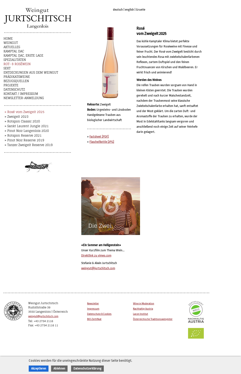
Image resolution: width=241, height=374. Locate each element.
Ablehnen (59, 368)
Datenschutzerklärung (87, 368)
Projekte (11, 85)
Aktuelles (12, 47)
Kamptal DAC (14, 51)
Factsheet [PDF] (99, 136)
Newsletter (93, 303)
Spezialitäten (15, 60)
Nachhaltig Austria (143, 308)
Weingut (11, 43)
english (129, 9)
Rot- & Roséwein (17, 64)
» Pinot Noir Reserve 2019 (24, 140)
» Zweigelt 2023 (16, 116)
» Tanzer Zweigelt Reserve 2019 (29, 145)
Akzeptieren (38, 368)
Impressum (93, 308)
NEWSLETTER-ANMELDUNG (24, 98)
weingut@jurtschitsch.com (98, 268)
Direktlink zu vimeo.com (96, 255)
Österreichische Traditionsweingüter (153, 319)
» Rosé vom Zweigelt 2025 (24, 112)
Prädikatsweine (17, 77)
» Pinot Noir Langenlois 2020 (27, 131)
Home (8, 38)
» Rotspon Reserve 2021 (23, 135)
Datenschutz (14, 89)
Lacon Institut (140, 313)
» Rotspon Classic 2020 (22, 121)
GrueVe (140, 9)
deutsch (118, 9)
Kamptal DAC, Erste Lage (23, 55)
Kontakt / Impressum (21, 94)
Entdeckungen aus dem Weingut (31, 72)
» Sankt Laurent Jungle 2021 (27, 126)
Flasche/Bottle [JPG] (101, 141)
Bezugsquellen (16, 81)
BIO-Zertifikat (94, 319)
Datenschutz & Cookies (99, 313)
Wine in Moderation (143, 303)
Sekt (7, 68)
